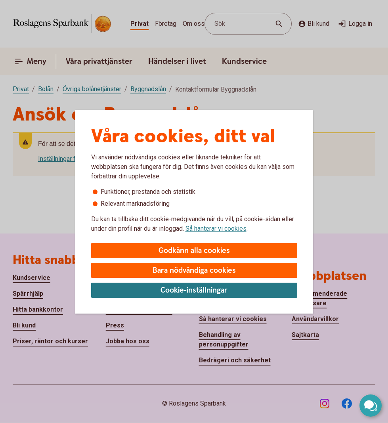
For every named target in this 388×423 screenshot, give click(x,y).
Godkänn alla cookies (194, 251)
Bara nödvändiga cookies (194, 271)
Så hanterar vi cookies (216, 228)
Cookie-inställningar (194, 290)
